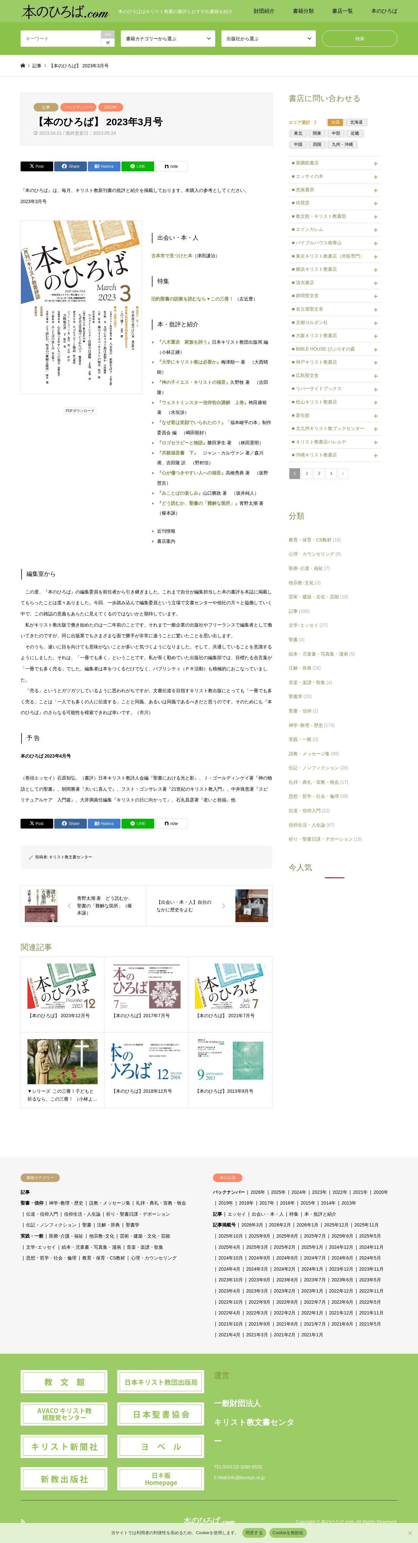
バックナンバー (78, 107)
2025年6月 (342, 1236)
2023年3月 (257, 1291)
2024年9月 (260, 1257)
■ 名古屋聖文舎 (307, 309)
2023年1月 (312, 1291)
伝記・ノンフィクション (318, 767)
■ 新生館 (301, 415)
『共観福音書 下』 (177, 452)
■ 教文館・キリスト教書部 (319, 216)
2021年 (360, 1192)
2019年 (225, 1203)
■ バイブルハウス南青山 (317, 242)
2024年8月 (287, 1257)
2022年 (339, 1192)
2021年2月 (285, 1334)
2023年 (110, 107)
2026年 (257, 1192)
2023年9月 (260, 1279)
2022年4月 (229, 1312)
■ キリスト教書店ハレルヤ (319, 441)
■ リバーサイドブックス (317, 388)
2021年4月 (229, 1334)
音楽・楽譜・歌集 (310, 682)
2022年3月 (257, 1312)
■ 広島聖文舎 (305, 375)
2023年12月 (341, 1269)
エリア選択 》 (306, 122)
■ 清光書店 (303, 282)
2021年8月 (287, 1324)
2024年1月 (312, 1269)
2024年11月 (371, 1247)
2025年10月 (230, 1236)
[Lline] (137, 166)
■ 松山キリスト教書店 (314, 401)
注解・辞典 (305, 668)
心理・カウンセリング (315, 554)
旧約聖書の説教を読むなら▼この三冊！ (192, 298)
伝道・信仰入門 (309, 810)
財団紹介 (264, 11)
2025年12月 (336, 1224)
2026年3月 (252, 1224)
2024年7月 (315, 1257)
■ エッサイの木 (307, 176)
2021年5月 (370, 1324)
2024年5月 (370, 1257)
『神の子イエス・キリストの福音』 (193, 382)
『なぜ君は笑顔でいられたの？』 (191, 422)
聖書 (297, 639)
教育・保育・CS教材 (315, 539)
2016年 (287, 1203)
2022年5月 (370, 1302)
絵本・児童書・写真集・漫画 (322, 654)
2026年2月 (280, 1224)
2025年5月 (370, 1236)
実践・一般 (303, 739)
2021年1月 (312, 1334)
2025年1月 (312, 1247)
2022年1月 (312, 1312)
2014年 (328, 1203)
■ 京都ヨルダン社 (310, 322)
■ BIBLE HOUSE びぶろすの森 (323, 348)
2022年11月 (371, 1291)
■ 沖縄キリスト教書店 (314, 454)
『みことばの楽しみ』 (180, 493)
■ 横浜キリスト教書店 (314, 269)
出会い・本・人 (268, 1214)
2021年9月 (260, 1324)
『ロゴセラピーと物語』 (182, 442)
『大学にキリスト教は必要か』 (189, 362)
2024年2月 (285, 1269)
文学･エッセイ (308, 625)
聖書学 (300, 696)
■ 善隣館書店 (305, 162)
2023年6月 (342, 1279)
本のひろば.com (337, 1521)
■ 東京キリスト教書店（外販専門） (328, 256)
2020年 (381, 1192)
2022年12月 (341, 1291)
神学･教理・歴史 (312, 725)
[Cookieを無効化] (410, 1533)
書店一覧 (342, 11)
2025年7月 (315, 1236)
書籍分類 (303, 11)
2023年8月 (287, 1279)
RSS (23, 1521)
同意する (254, 1532)
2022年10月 (230, 1302)
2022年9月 (260, 1302)
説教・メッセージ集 (314, 753)
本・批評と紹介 (320, 1214)
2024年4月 (229, 1269)
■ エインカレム (307, 229)
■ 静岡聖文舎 (305, 295)
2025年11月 (366, 1224)
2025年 (278, 1192)
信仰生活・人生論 (312, 825)
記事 (46, 107)
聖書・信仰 (303, 710)
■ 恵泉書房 (303, 189)
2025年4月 (229, 1247)
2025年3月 (257, 1247)
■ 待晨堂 (301, 202)
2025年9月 (260, 1236)
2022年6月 (342, 1302)
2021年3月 (257, 1334)
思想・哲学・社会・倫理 (318, 796)
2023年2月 (285, 1291)
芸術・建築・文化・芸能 (318, 596)
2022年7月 (315, 1302)
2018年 (246, 1203)
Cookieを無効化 (288, 1532)
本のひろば (384, 11)
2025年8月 (287, 1236)
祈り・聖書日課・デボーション (325, 839)
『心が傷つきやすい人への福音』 (191, 472)
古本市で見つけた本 (171, 255)
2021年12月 (341, 1312)
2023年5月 (370, 1279)
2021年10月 (230, 1324)
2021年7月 (315, 1324)
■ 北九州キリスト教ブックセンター (328, 428)
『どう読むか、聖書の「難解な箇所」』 (198, 503)
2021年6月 (342, 1324)
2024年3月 (257, 1269)
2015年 (307, 1203)
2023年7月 (315, 1279)
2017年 (267, 1203)
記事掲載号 (224, 1224)
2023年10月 (230, 1279)
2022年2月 (285, 1312)
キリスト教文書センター (70, 857)
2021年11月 (371, 1312)
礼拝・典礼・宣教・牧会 (318, 782)
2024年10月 (230, 1257)
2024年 (299, 1192)
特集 (293, 1214)
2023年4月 (229, 1291)
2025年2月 (285, 1247)
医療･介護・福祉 (309, 568)
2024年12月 (341, 1247)
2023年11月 (371, 1269)
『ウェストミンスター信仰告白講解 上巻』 (203, 402)
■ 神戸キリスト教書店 (314, 362)
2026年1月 (307, 1224)
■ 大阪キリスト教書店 (314, 335)
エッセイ (237, 1214)
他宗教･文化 (305, 582)
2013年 (349, 1203)
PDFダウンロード (80, 411)
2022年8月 (287, 1302)
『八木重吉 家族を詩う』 (184, 342)
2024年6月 (342, 1257)
